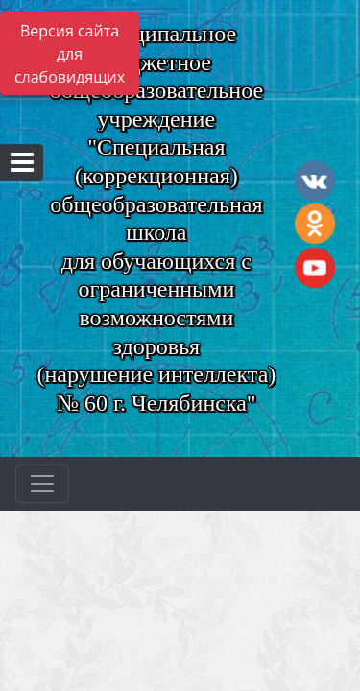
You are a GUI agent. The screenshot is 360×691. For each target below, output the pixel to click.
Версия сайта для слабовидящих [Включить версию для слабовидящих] (69, 53)
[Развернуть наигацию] (42, 484)
